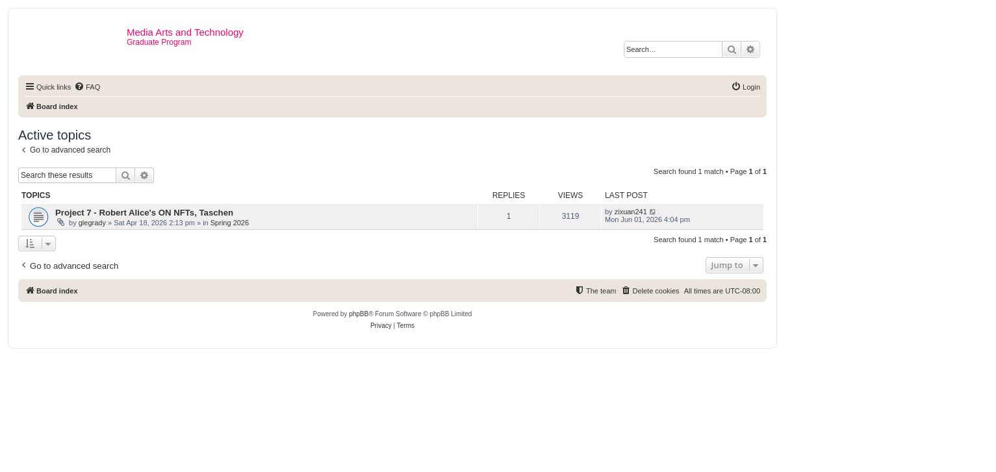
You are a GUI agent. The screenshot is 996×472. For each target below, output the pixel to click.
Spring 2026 (230, 223)
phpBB (358, 313)
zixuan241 (631, 212)
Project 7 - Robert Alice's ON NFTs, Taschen (144, 212)
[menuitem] (87, 87)
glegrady (92, 223)
